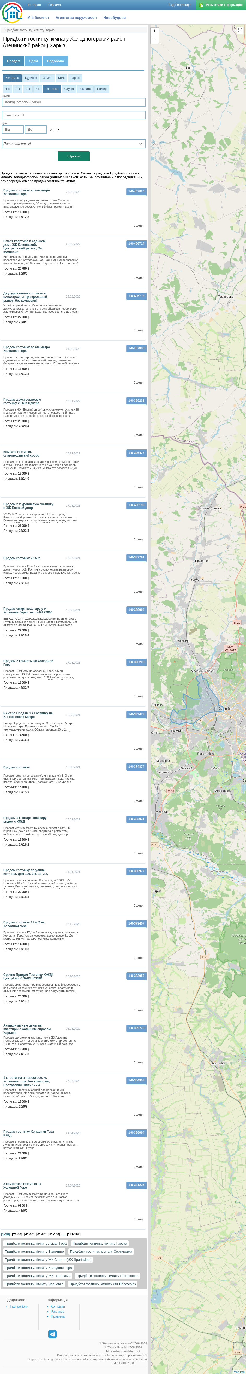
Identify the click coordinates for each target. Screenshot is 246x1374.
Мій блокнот (38, 17)
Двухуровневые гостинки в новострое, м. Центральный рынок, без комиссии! (25, 297)
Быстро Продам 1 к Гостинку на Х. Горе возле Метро (28, 715)
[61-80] (41, 1234)
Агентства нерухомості (76, 17)
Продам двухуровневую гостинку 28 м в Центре (22, 401)
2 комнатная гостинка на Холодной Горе (22, 1185)
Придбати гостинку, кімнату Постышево (107, 1276)
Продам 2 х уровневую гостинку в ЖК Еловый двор (28, 506)
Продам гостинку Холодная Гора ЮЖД (28, 1133)
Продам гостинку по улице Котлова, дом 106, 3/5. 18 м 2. (25, 872)
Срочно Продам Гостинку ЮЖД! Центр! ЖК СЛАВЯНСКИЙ (28, 976)
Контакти (58, 1306)
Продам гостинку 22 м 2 (21, 558)
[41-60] (29, 1234)
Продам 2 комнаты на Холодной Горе (28, 662)
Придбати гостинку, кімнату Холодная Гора (38, 1268)
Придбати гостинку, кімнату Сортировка (101, 1251)
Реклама (57, 1311)
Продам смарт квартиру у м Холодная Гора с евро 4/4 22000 (27, 610)
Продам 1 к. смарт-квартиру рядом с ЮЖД (25, 819)
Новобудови (114, 17)
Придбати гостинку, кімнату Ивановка (34, 1284)
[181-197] (74, 1234)
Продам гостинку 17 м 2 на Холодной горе (24, 924)
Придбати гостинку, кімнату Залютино (34, 1251)
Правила (58, 1316)
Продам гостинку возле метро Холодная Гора (26, 192)
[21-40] (17, 1234)
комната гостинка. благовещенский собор (21, 453)
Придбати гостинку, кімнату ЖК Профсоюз (103, 1284)
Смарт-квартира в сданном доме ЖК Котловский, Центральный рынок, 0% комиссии (24, 246)
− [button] (155, 40)
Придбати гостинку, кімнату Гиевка (100, 1243)
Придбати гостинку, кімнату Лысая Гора (36, 1243)
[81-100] (54, 1234)
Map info (239, 1371)
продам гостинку (16, 767)
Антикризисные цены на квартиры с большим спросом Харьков (27, 1029)
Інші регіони (19, 1306)
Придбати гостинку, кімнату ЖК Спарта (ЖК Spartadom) (48, 1260)
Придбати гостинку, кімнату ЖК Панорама (37, 1276)
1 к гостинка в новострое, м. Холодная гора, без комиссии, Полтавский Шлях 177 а (26, 1081)
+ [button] (155, 32)
